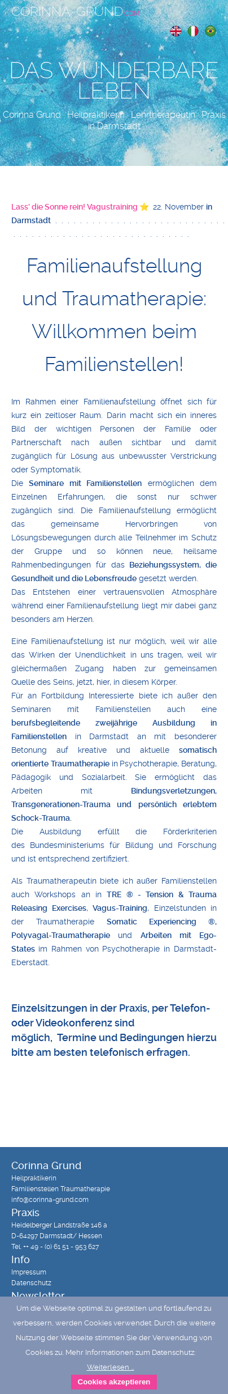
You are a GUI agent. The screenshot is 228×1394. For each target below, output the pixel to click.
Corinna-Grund (75, 12)
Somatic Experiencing (151, 921)
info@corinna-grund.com (50, 1200)
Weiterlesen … (110, 1367)
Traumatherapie (80, 763)
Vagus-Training (120, 908)
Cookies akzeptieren (114, 1382)
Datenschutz (31, 1283)
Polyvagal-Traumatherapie (60, 935)
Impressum (28, 1272)
